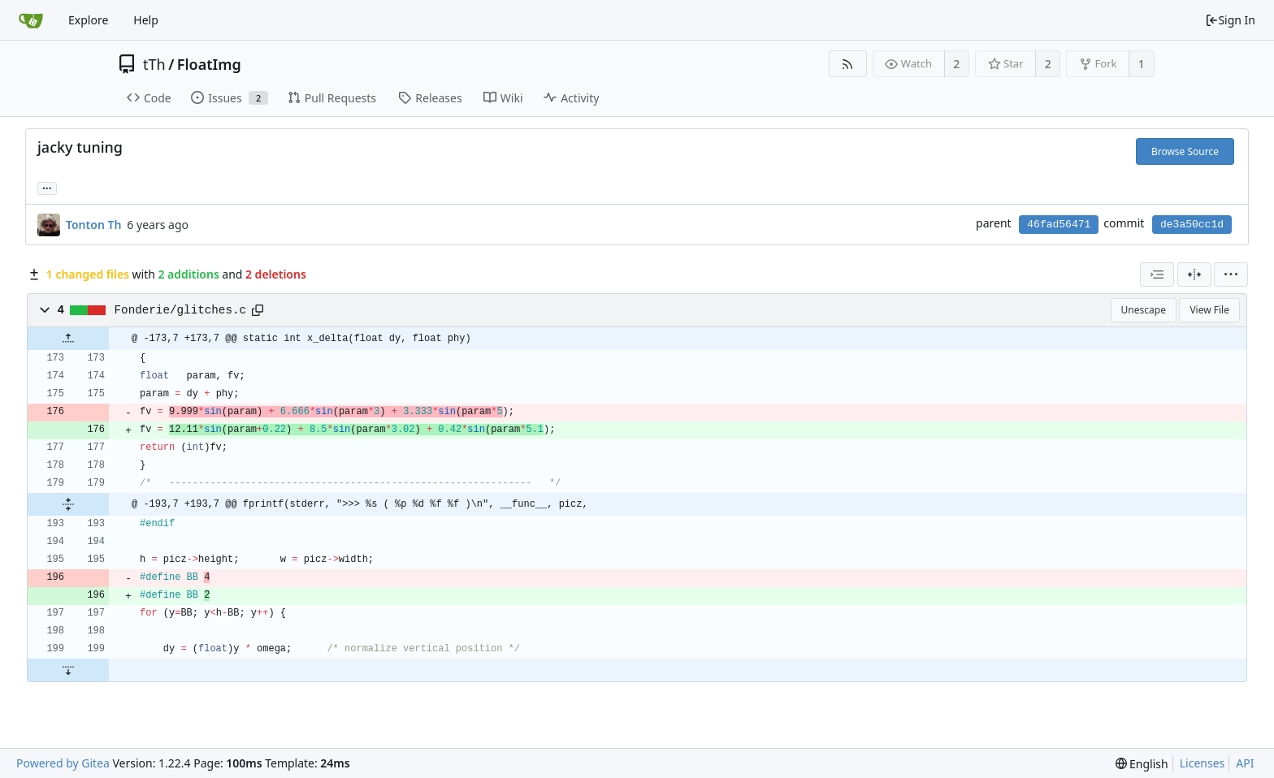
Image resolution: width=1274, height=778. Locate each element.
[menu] (1231, 274)
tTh (154, 64)
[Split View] (1194, 274)
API (1245, 763)
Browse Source (1185, 151)
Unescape (1143, 310)
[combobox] (1157, 274)
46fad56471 (1058, 224)
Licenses (1202, 763)
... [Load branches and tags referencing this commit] (47, 187)
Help (145, 20)
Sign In (1230, 20)
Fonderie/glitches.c (180, 310)
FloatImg (209, 64)
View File (1209, 310)
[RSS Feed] (848, 63)
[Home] (31, 20)
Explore (88, 20)
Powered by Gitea (63, 763)
